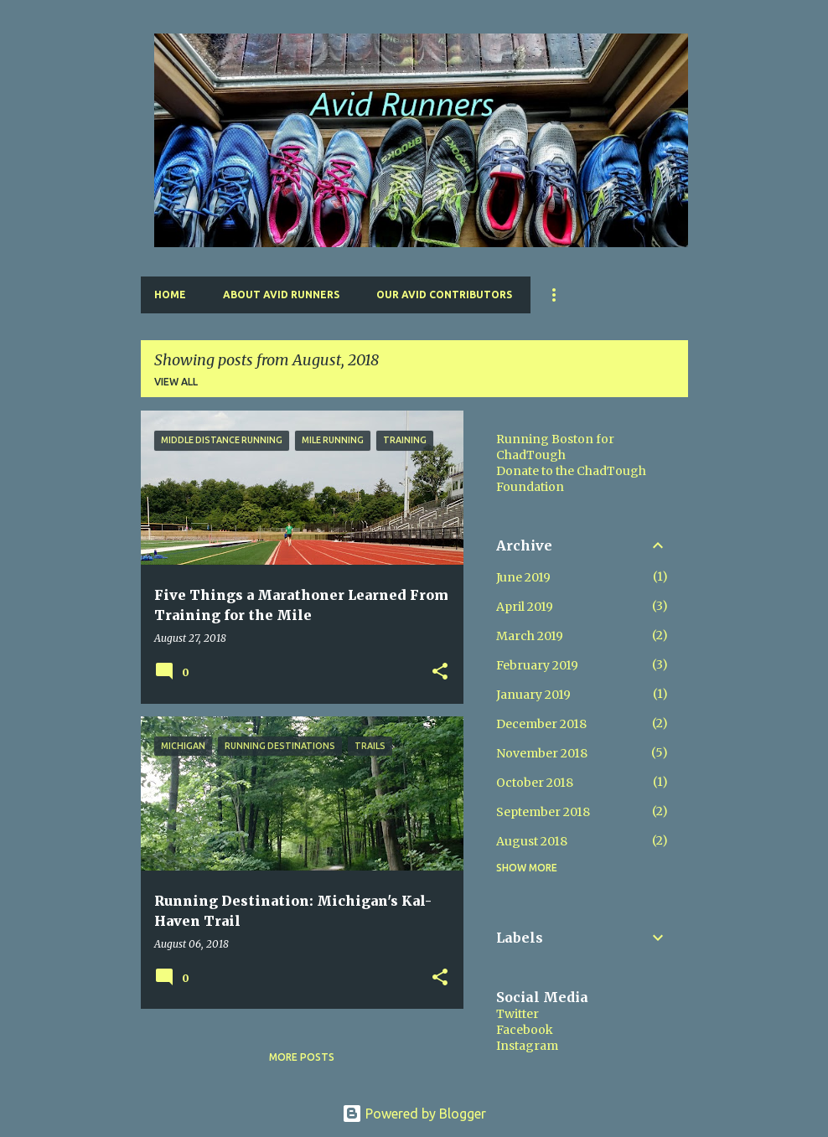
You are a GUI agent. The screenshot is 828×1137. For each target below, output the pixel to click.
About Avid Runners (281, 294)
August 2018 (531, 841)
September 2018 (543, 811)
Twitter (517, 1013)
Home (170, 294)
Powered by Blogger (414, 1113)
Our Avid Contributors (444, 294)
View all (176, 381)
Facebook (524, 1029)
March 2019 (529, 635)
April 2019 (524, 606)
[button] (440, 672)
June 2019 (523, 577)
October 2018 (534, 782)
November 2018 (541, 753)
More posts (301, 1057)
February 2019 (537, 665)
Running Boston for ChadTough (555, 447)
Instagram (527, 1045)
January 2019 (533, 694)
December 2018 (541, 723)
